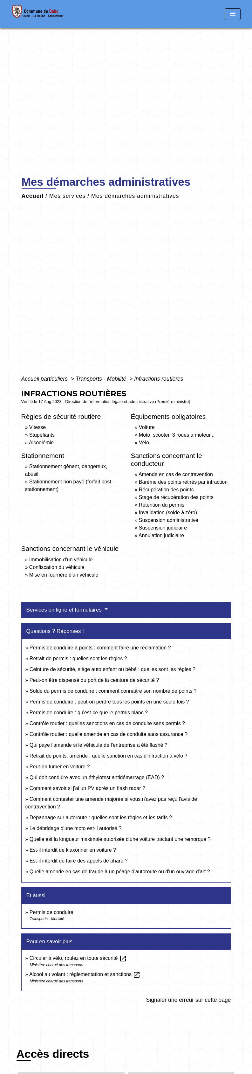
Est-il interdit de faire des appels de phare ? (79, 860)
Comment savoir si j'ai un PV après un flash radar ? (87, 788)
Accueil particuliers (45, 379)
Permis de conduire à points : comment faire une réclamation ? (100, 647)
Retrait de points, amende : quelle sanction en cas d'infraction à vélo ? (108, 756)
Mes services (67, 196)
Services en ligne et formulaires (64, 610)
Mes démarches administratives (135, 196)
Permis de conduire (51, 912)
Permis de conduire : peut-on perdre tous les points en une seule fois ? (109, 701)
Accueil (33, 196)
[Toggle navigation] (233, 14)
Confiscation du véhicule (56, 567)
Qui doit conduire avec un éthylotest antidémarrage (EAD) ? (97, 777)
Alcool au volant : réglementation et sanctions (84, 974)
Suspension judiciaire (163, 527)
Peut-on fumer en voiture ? (60, 766)
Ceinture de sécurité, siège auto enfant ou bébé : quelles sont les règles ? (112, 669)
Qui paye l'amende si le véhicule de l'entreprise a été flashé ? (98, 745)
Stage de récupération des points (176, 497)
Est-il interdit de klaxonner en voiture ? (73, 850)
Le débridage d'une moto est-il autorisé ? (75, 828)
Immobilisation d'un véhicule (61, 559)
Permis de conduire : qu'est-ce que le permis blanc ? (89, 712)
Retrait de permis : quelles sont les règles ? (78, 658)
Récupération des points (166, 489)
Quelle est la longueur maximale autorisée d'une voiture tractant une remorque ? (120, 839)
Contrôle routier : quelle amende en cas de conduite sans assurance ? (108, 734)
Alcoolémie (41, 442)
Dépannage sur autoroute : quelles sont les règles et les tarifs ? (101, 817)
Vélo (144, 442)
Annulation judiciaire (161, 535)
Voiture (147, 427)
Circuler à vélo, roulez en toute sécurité (78, 958)
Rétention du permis (161, 505)
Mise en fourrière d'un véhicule (63, 575)
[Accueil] (51, 14)
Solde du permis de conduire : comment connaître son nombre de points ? (113, 691)
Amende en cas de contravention (176, 474)
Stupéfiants (42, 435)
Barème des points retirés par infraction (183, 482)
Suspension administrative (168, 520)
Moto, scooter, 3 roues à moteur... (177, 435)
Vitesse (37, 427)
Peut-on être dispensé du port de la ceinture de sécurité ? (94, 680)
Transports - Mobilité (102, 379)
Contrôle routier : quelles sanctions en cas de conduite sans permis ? (107, 723)
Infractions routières (158, 379)
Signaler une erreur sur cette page (188, 1000)
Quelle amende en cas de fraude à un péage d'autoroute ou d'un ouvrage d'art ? (120, 871)
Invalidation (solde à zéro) (168, 512)
